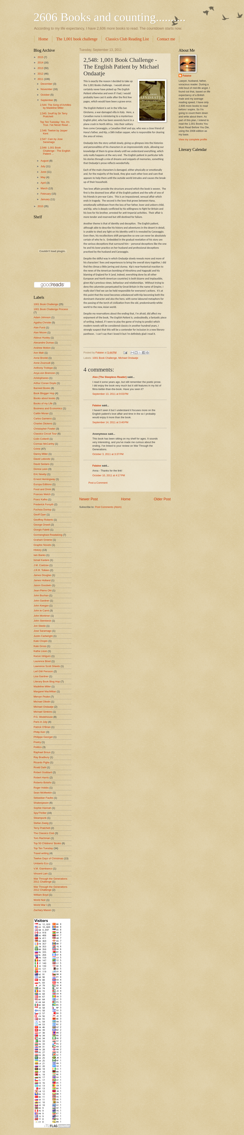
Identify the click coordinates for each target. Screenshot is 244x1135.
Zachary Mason (42, 910)
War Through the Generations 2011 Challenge (50, 880)
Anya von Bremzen (44, 373)
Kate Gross (40, 646)
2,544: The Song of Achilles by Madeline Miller (55, 106)
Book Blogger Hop (44, 393)
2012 (41, 73)
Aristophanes (41, 377)
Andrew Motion (42, 347)
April (43, 182)
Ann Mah (39, 352)
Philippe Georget (43, 736)
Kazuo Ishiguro (42, 656)
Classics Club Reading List (127, 39)
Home (43, 39)
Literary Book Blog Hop (47, 681)
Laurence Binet (42, 661)
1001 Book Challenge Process (51, 309)
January (45, 199)
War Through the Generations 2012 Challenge (50, 888)
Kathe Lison (40, 651)
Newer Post (88, 499)
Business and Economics (48, 408)
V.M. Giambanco (43, 868)
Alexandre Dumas (44, 342)
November (47, 89)
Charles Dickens (43, 423)
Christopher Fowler (44, 428)
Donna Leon (40, 469)
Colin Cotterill (41, 438)
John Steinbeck (42, 620)
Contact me (166, 39)
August (45, 160)
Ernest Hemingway (44, 479)
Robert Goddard (43, 772)
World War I (40, 904)
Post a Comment (97, 482)
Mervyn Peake (42, 696)
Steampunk (40, 817)
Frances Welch (42, 494)
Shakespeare (41, 802)
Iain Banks (40, 555)
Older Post (162, 499)
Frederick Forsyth (43, 504)
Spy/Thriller (40, 812)
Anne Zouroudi (42, 362)
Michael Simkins (43, 711)
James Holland (42, 580)
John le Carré (41, 610)
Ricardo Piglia (41, 762)
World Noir (40, 899)
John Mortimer (42, 615)
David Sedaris (41, 464)
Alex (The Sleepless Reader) (109, 376)
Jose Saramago (42, 630)
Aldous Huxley (42, 337)
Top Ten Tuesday (43, 848)
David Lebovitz (42, 458)
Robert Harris (41, 777)
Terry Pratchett (42, 828)
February (46, 193)
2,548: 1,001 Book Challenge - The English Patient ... (55, 150)
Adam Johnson (42, 317)
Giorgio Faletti (41, 529)
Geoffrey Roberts (43, 519)
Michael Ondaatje (128, 357)
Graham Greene (43, 539)
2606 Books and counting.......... (110, 17)
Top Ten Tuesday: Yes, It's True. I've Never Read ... (55, 123)
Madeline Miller (42, 686)
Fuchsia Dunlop (42, 509)
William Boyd (41, 894)
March (44, 188)
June (44, 171)
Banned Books (42, 388)
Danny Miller (41, 453)
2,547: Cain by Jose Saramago (51, 141)
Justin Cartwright (43, 635)
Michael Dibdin (42, 701)
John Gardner (41, 600)
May (43, 177)
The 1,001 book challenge (77, 39)
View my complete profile (193, 139)
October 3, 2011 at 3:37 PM (107, 454)
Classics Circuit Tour (45, 433)
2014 (41, 62)
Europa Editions (43, 484)
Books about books (44, 398)
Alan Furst (39, 327)
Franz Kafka (40, 499)
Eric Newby (40, 474)
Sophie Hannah (42, 807)
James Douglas (42, 575)
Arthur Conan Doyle (45, 383)
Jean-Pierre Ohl (42, 590)
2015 (41, 57)
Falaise (96, 405)
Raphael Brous (42, 752)
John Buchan (41, 595)
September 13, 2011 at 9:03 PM (110, 393)
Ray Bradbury (41, 757)
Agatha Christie (42, 322)
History (38, 549)
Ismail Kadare (41, 560)
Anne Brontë (41, 357)
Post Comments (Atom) (108, 506)
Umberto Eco (41, 863)
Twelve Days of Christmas (48, 858)
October (45, 94)
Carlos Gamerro (43, 418)
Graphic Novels (42, 544)
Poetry (37, 742)
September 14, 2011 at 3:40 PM (110, 422)
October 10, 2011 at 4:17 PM (108, 475)
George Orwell (42, 524)
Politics (38, 747)
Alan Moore (40, 332)
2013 (41, 68)
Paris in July (40, 721)
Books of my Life (43, 403)
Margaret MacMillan (45, 691)
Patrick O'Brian (42, 727)
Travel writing (41, 853)
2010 (41, 206)
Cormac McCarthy (44, 443)
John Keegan (41, 605)
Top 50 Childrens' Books (47, 843)
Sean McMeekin (43, 792)
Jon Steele (40, 625)
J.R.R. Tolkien (41, 570)
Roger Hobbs (41, 787)
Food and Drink (42, 489)
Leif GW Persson (43, 671)
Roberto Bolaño (42, 782)
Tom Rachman (42, 838)
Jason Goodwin (42, 585)
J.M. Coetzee (41, 565)
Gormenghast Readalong (48, 534)
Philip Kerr (39, 731)
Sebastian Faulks (43, 797)
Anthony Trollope (43, 367)
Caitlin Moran (41, 413)
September (47, 100)
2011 (41, 79)
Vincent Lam (41, 873)
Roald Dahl (40, 767)
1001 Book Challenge (104, 357)
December (47, 83)
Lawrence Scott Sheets (47, 666)
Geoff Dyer (40, 514)
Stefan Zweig (41, 823)
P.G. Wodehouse (43, 716)
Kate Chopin (41, 640)
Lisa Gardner (41, 676)
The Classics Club (44, 833)
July (43, 166)
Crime (37, 448)
